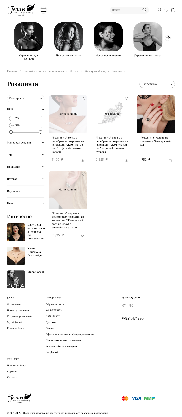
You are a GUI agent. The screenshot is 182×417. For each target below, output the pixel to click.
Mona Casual (36, 273)
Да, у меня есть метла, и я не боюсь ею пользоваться (36, 233)
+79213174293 (133, 319)
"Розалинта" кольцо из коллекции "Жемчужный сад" (155, 142)
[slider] (11, 133)
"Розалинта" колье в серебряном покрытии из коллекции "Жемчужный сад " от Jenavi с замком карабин (68, 146)
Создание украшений (19, 317)
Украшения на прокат (153, 57)
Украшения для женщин (29, 58)
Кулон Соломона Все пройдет (36, 253)
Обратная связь (55, 305)
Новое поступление (111, 57)
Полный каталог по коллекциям (43, 72)
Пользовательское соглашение (63, 340)
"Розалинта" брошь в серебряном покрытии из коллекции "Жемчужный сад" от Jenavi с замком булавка (112, 146)
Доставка (51, 323)
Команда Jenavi (16, 329)
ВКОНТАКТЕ (53, 317)
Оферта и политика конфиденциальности (70, 334)
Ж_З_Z (74, 72)
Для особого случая (70, 57)
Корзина (12, 372)
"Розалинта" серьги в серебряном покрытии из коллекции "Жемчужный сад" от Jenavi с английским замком (68, 222)
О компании (14, 305)
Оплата (50, 329)
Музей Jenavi (14, 323)
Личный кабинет (16, 366)
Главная (12, 72)
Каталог (12, 378)
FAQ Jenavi (52, 352)
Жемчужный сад (95, 72)
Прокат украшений (18, 311)
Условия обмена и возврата (61, 347)
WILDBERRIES (54, 311)
